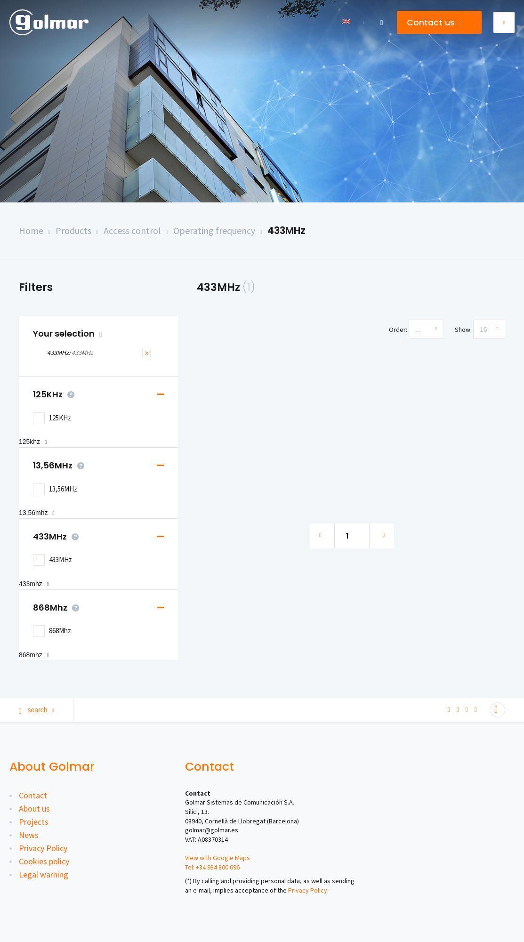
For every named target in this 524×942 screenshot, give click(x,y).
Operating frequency (214, 230)
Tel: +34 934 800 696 (212, 867)
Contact (33, 795)
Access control (132, 230)
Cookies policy (44, 861)
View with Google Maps (217, 857)
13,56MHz (61, 465)
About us (34, 808)
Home (31, 230)
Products (73, 230)
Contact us (434, 22)
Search (36, 710)
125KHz (56, 394)
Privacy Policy (43, 848)
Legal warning (43, 874)
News (29, 834)
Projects (33, 821)
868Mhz (58, 608)
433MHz (286, 230)
